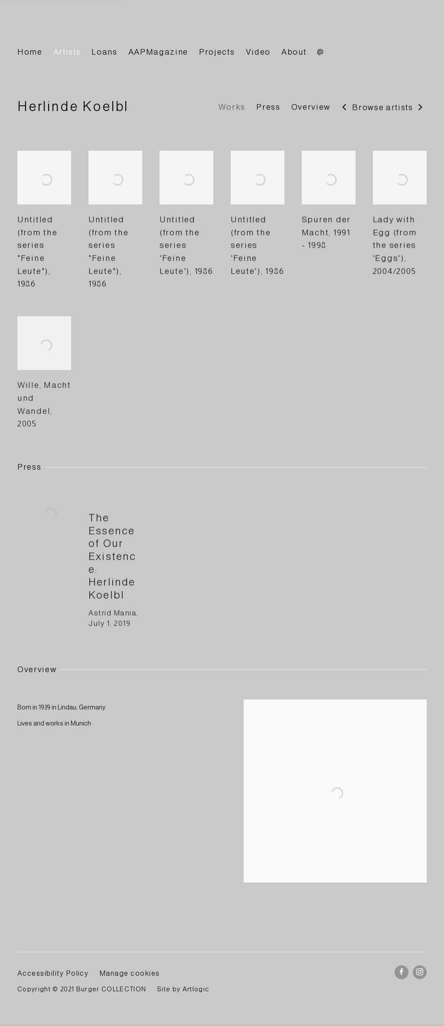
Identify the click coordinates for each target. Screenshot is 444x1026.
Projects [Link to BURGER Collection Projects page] (217, 51)
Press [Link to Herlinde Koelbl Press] (268, 106)
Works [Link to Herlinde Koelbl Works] (232, 106)
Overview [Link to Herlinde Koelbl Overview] (310, 106)
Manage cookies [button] (129, 973)
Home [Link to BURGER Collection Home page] (29, 51)
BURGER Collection (95, 27)
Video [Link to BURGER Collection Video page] (258, 51)
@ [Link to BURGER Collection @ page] (320, 51)
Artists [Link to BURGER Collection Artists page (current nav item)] (67, 51)
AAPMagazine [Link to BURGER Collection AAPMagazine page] (158, 51)
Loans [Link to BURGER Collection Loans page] (104, 51)
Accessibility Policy (52, 973)
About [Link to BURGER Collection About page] (293, 51)
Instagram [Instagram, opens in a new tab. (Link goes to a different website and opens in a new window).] (420, 972)
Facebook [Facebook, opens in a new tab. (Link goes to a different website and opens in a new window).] (401, 972)
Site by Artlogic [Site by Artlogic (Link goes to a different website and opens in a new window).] (183, 989)
